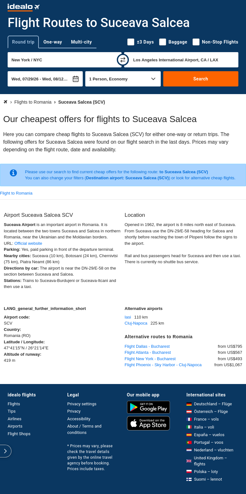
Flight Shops (19, 433)
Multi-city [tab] (81, 42)
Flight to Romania (16, 193)
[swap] (123, 60)
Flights (14, 403)
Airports (15, 426)
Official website (28, 243)
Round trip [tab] (23, 42)
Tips (12, 411)
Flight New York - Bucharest (150, 358)
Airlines (14, 418)
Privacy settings (81, 403)
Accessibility (78, 418)
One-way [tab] (52, 42)
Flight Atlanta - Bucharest (148, 352)
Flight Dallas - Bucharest (147, 346)
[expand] (5, 451)
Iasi (128, 317)
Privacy (74, 411)
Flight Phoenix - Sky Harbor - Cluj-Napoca (163, 364)
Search (200, 78)
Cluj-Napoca (136, 323)
